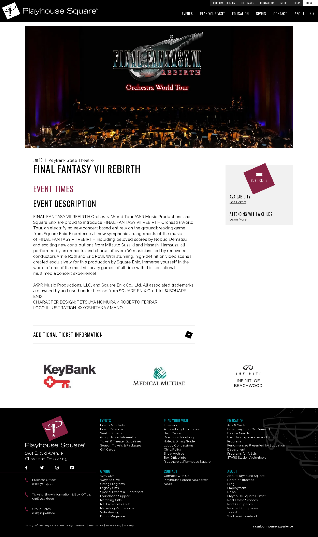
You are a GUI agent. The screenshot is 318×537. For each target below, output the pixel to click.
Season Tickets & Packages (120, 445)
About (299, 13)
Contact (280, 13)
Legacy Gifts (109, 488)
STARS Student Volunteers (246, 457)
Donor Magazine (112, 516)
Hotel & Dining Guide (179, 441)
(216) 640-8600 (43, 513)
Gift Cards (247, 3)
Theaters (170, 425)
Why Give (107, 476)
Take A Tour (236, 512)
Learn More (238, 219)
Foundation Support (115, 496)
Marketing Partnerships (117, 508)
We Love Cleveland (242, 516)
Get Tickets (238, 202)
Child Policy (173, 449)
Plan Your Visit (212, 13)
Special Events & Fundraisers (121, 492)
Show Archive (174, 453)
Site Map (129, 525)
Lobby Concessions (178, 445)
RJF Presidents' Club (115, 504)
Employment (236, 488)
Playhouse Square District (246, 496)
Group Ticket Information (119, 437)
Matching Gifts (110, 500)
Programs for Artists (242, 453)
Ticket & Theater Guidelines (120, 441)
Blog (230, 484)
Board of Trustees (240, 480)
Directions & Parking (179, 437)
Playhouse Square (50, 11)
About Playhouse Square (246, 476)
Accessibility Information (182, 429)
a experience (272, 526)
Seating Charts (111, 433)
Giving (261, 13)
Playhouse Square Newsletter (186, 480)
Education (240, 13)
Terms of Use (96, 525)
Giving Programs (112, 484)
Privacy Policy (113, 525)
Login (297, 3)
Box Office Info (175, 457)
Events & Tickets (112, 425)
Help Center (173, 433)
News (168, 484)
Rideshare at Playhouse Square (187, 461)
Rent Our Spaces (240, 504)
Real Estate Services (242, 500)
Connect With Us (176, 476)
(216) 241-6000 (43, 499)
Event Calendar (111, 429)
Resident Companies (242, 508)
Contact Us (267, 3)
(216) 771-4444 (43, 484)
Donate (310, 3)
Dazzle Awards (238, 433)
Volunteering (109, 512)
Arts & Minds (236, 425)
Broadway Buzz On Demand (248, 429)
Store (284, 3)
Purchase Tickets (224, 3)
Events (187, 13)
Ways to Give (110, 480)
